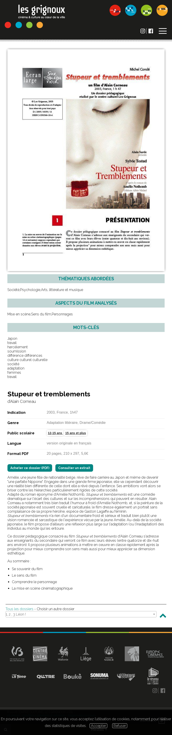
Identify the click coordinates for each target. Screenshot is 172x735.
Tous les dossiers (19, 609)
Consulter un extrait (74, 468)
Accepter (98, 726)
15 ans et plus (75, 433)
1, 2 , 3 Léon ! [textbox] (16, 614)
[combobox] (81, 614)
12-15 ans (55, 433)
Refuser (120, 726)
